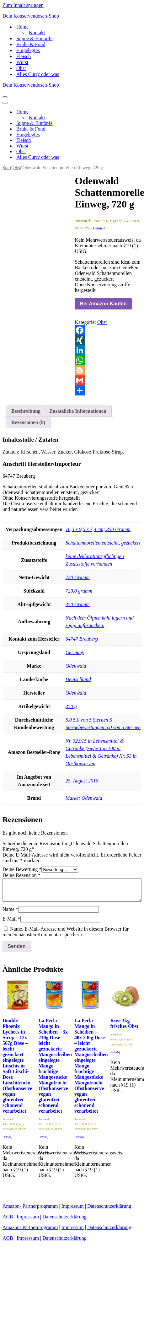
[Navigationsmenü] (5, 97)
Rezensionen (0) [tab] (28, 422)
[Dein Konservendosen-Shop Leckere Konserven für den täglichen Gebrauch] (72, 16)
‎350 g (71, 706)
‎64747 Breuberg (82, 639)
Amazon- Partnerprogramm (30, 1206)
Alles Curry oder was (37, 74)
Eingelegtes (28, 50)
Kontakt (37, 32)
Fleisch (23, 56)
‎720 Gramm (78, 577)
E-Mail (11, 919)
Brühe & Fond (30, 44)
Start (7, 167)
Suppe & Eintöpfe (34, 38)
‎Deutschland (78, 679)
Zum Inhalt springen (23, 5)
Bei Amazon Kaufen (103, 303)
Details (98, 228)
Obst (21, 68)
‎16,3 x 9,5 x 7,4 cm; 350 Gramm (98, 529)
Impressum (72, 1206)
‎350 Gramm (78, 604)
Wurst (22, 62)
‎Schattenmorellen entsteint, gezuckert (103, 542)
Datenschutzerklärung (109, 1206)
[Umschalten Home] (112, 112)
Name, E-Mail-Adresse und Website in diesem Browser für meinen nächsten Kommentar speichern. (66, 931)
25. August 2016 (82, 780)
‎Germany (75, 652)
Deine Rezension (21, 875)
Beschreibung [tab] (25, 411)
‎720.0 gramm (79, 591)
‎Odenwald (76, 666)
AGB (8, 1216)
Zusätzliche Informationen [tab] (77, 411)
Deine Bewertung (22, 869)
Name (10, 909)
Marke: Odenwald (84, 798)
